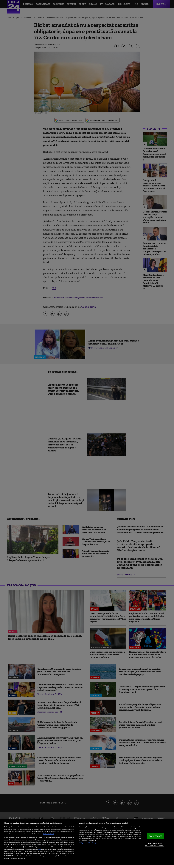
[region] (87, 842)
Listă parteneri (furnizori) (87, 843)
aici (39, 849)
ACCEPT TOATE (155, 836)
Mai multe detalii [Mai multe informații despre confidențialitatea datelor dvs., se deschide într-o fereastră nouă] (48, 834)
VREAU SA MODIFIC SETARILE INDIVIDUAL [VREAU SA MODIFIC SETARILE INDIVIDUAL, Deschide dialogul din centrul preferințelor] (154, 844)
